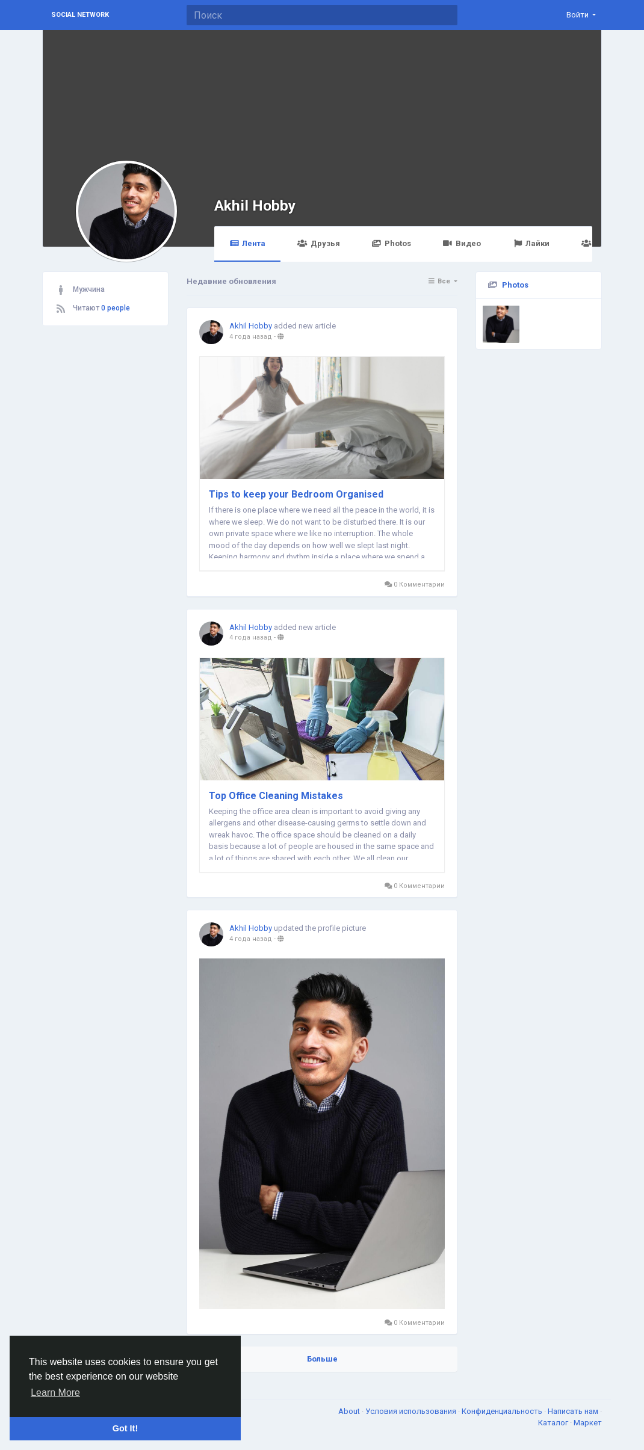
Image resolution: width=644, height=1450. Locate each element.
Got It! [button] (125, 1428)
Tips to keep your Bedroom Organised (296, 494)
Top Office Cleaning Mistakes (276, 795)
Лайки (531, 243)
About (350, 1411)
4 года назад (250, 337)
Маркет (588, 1422)
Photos (391, 243)
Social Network (80, 15)
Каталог (554, 1422)
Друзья (318, 243)
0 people (115, 308)
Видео (462, 243)
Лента (247, 243)
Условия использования (411, 1411)
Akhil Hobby (255, 205)
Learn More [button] (55, 1392)
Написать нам (574, 1411)
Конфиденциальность (503, 1411)
